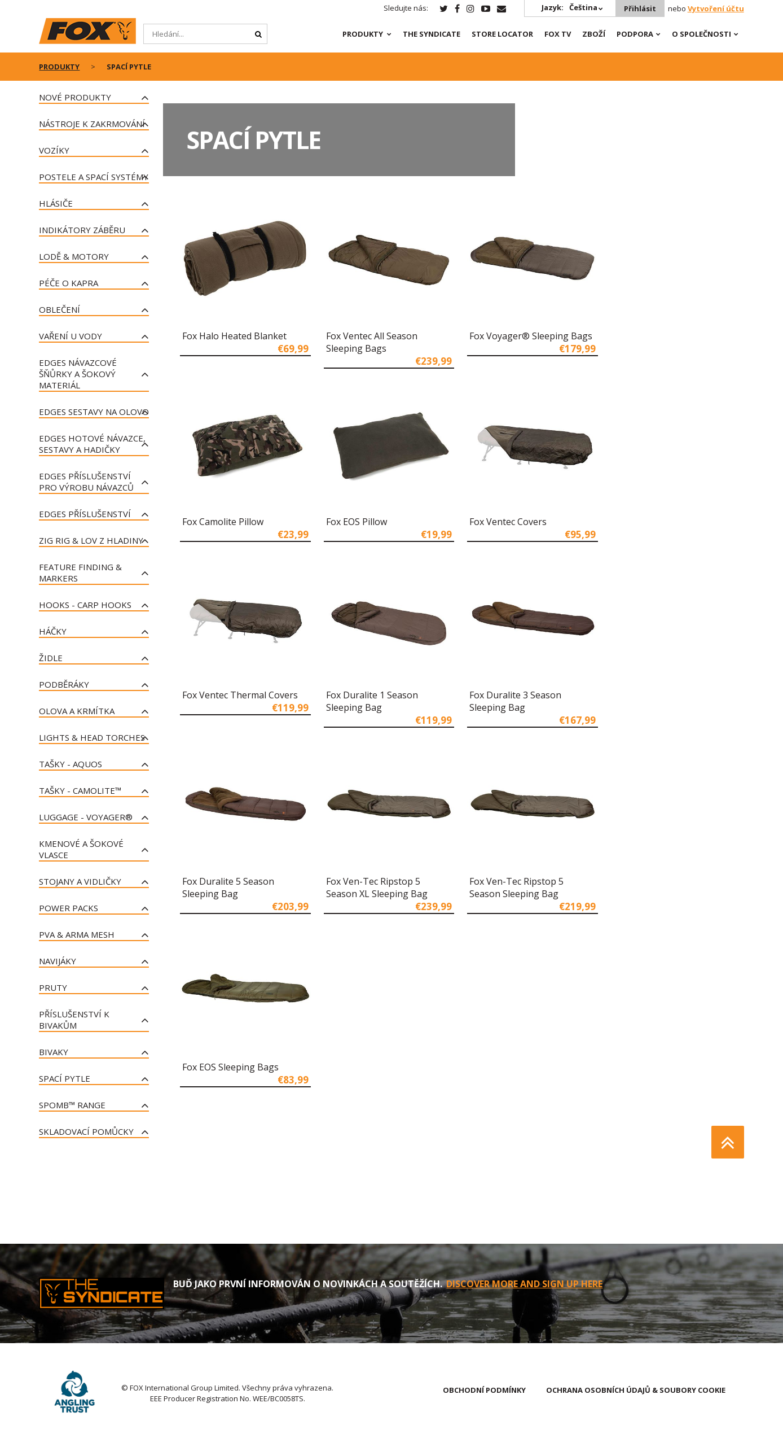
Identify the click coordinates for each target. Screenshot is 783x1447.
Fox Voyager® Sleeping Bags (530, 336)
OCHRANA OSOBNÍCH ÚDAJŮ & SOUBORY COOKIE (635, 1390)
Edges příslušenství (85, 513)
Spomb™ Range (72, 1105)
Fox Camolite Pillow (222, 521)
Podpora (635, 34)
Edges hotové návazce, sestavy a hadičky (92, 443)
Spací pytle (64, 1078)
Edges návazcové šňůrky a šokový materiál (78, 374)
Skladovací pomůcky (86, 1131)
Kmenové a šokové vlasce (81, 849)
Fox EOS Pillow (356, 521)
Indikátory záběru (82, 229)
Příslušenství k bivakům (74, 1019)
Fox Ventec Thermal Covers (240, 695)
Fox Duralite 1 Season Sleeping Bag (372, 701)
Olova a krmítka (77, 710)
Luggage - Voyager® (86, 817)
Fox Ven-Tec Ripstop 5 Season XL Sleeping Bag (377, 887)
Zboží (593, 34)
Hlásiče (56, 203)
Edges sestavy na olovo (94, 411)
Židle (51, 657)
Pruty (53, 987)
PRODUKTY (362, 34)
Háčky (53, 631)
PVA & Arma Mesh (77, 934)
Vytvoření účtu (716, 8)
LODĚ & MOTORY (74, 256)
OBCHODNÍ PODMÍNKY (484, 1390)
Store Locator (502, 34)
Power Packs (68, 907)
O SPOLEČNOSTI (701, 34)
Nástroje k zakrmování (92, 123)
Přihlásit (640, 8)
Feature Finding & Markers (80, 572)
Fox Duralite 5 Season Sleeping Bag (228, 887)
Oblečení (59, 309)
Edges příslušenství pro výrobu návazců (86, 481)
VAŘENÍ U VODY (70, 336)
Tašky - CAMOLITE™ (80, 790)
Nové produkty (75, 97)
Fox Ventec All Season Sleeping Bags (371, 342)
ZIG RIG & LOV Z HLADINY (91, 540)
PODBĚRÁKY (64, 684)
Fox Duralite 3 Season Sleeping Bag (515, 701)
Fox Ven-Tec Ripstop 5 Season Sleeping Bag (516, 887)
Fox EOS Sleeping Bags (230, 1067)
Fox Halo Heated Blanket (234, 336)
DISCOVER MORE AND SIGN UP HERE (524, 1284)
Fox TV (557, 34)
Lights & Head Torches (92, 737)
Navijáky (57, 961)
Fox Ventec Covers (508, 521)
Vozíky (54, 150)
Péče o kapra (68, 282)
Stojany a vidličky (80, 881)
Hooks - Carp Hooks (85, 604)
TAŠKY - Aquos (70, 764)
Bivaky (53, 1051)
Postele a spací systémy (93, 176)
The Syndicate (431, 34)
